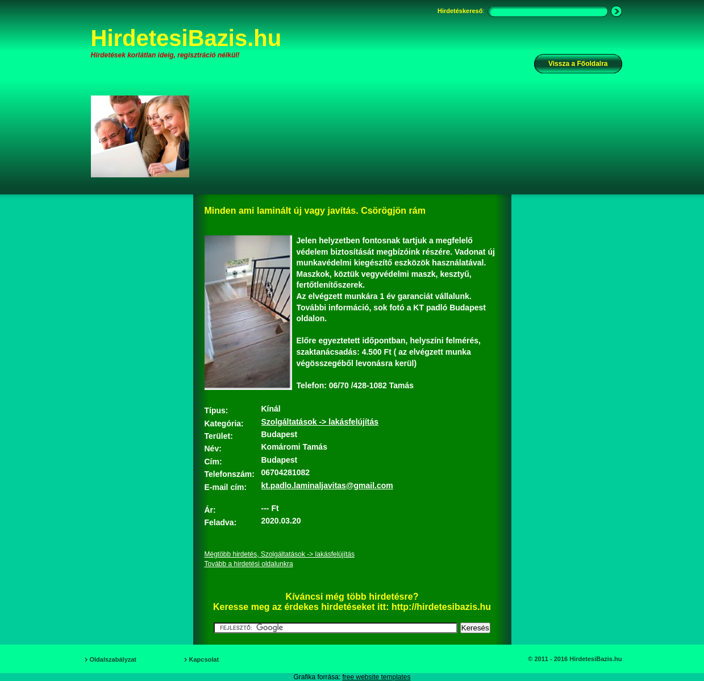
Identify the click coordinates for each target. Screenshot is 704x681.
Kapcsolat (204, 659)
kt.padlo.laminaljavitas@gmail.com (327, 485)
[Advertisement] (413, 135)
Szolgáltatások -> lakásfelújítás (320, 421)
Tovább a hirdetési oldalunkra (249, 564)
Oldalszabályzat (113, 659)
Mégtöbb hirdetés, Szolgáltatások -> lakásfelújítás (280, 554)
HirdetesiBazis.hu (186, 38)
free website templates (376, 677)
